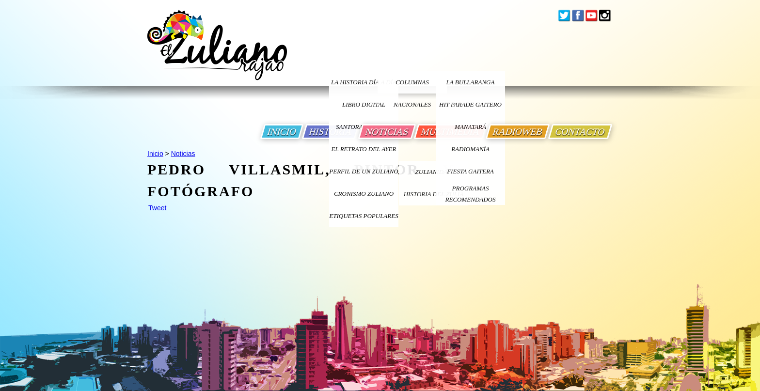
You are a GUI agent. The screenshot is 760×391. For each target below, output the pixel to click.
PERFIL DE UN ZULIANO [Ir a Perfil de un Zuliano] (363, 171)
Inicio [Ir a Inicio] (155, 153)
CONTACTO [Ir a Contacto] (580, 131)
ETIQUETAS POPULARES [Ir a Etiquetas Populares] (363, 215)
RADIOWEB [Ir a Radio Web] (517, 131)
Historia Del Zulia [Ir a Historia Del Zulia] (434, 194)
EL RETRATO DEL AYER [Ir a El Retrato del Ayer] (363, 149)
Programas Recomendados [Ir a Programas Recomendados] (470, 194)
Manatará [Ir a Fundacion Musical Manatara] (470, 126)
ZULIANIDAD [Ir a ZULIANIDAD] (433, 171)
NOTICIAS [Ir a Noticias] (387, 131)
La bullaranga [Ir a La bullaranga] (470, 82)
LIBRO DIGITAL (363, 104)
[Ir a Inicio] (217, 52)
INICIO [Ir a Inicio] (282, 131)
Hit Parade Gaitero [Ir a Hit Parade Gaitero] (470, 104)
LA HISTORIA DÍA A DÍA (363, 82)
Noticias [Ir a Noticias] (183, 153)
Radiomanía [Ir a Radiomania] (470, 149)
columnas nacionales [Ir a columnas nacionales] (412, 86)
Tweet (157, 208)
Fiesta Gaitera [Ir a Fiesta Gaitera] (470, 171)
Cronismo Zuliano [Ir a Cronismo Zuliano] (364, 193)
